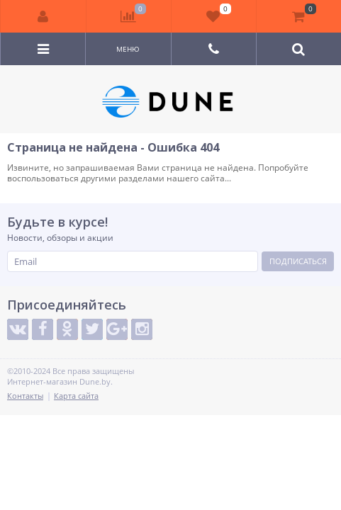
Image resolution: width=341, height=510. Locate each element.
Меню (128, 49)
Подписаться (298, 261)
